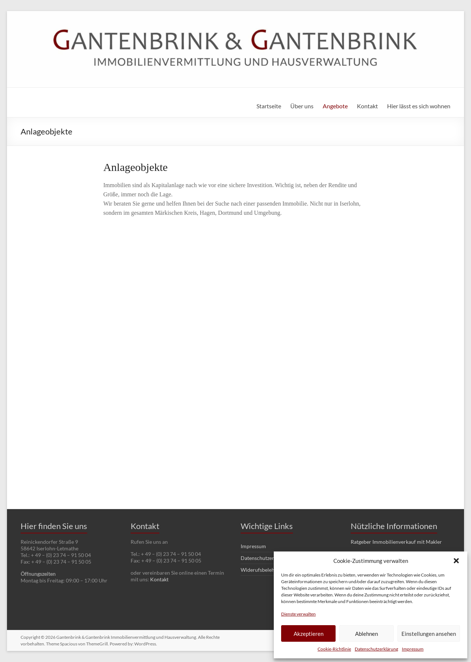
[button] (456, 560)
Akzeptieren (308, 633)
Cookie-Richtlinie (334, 649)
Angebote (335, 105)
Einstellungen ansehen (428, 633)
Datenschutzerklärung (376, 649)
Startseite (268, 105)
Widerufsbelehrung (263, 570)
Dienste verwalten (298, 614)
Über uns (302, 105)
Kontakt (367, 105)
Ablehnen (366, 633)
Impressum (413, 649)
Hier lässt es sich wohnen (418, 105)
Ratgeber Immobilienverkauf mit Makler (396, 542)
